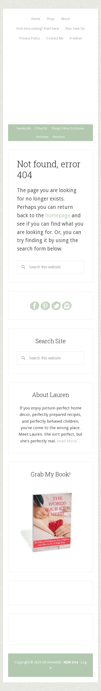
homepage (57, 215)
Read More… (69, 441)
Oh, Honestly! (50, 64)
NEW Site (71, 662)
